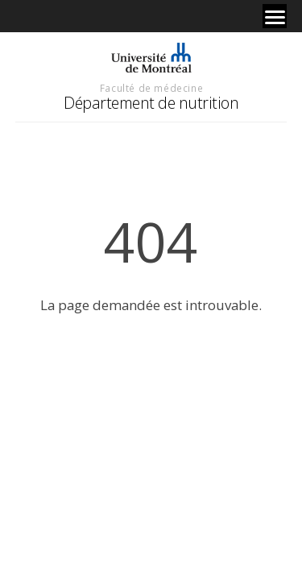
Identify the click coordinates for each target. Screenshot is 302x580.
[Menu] (275, 16)
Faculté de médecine (151, 87)
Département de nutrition (151, 103)
